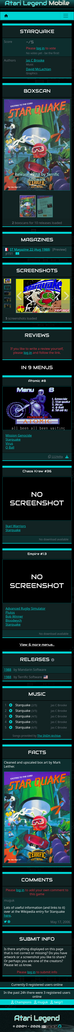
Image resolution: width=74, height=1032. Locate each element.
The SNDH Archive (49, 736)
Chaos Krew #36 (37, 471)
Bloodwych (14, 620)
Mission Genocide (19, 435)
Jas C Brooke (35, 60)
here (7, 915)
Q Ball (10, 447)
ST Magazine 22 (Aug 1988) (30, 249)
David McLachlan (38, 69)
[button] (9, 145)
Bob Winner (14, 616)
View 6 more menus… (37, 645)
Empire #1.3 (37, 554)
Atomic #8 (37, 381)
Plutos (10, 612)
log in (40, 48)
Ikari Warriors (16, 526)
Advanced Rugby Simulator (25, 608)
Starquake (13, 439)
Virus (9, 443)
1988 (7, 669)
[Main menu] (65, 16)
